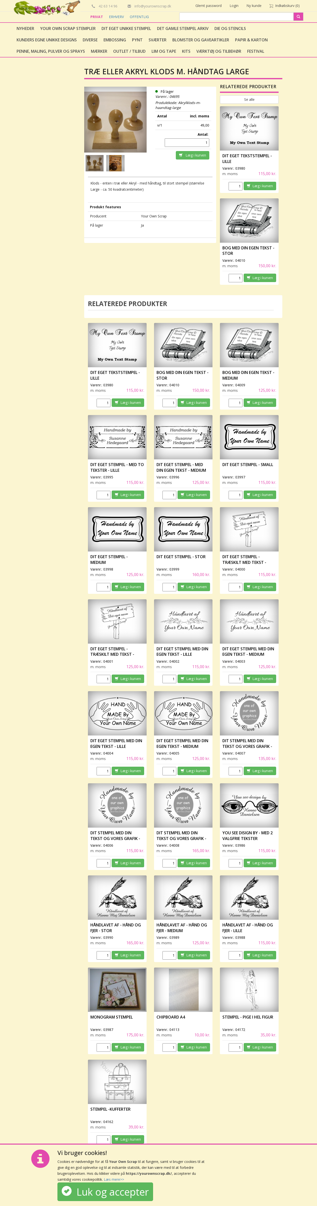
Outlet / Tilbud (129, 51)
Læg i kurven (192, 155)
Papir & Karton (251, 40)
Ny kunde (254, 5)
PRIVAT (97, 16)
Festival (255, 51)
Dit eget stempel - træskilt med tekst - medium (112, 654)
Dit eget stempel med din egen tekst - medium (248, 651)
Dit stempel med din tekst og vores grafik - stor (181, 838)
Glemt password (208, 5)
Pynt (137, 40)
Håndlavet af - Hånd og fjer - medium (182, 927)
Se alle (249, 99)
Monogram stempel (111, 1017)
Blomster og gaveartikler (200, 40)
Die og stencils (230, 28)
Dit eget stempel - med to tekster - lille (117, 467)
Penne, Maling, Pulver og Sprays (51, 51)
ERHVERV (117, 16)
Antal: (203, 134)
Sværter (157, 40)
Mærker (99, 51)
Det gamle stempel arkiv (183, 28)
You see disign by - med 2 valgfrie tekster (247, 835)
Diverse (90, 40)
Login (234, 5)
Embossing (115, 40)
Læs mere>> (114, 1179)
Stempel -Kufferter (110, 1109)
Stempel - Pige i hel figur (247, 1017)
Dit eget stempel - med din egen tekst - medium (181, 467)
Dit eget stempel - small (247, 464)
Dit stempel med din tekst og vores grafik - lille (115, 838)
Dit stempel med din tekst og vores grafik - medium (247, 746)
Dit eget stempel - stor (181, 556)
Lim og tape (164, 51)
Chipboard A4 (171, 1017)
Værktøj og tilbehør (218, 51)
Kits (186, 51)
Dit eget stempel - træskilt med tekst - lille (244, 562)
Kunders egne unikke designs (47, 40)
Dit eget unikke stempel (126, 28)
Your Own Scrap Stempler (68, 28)
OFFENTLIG (139, 16)
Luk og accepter (105, 1192)
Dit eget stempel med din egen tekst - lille (182, 651)
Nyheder (25, 28)
